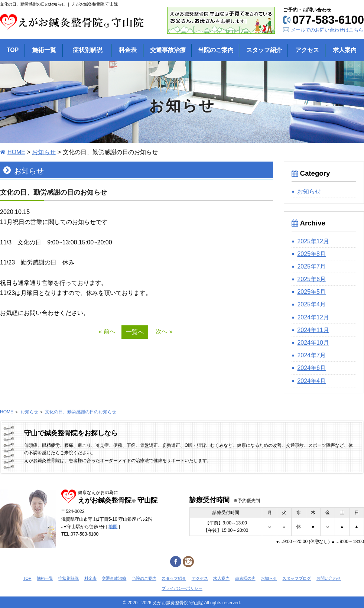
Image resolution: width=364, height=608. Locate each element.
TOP (27, 578)
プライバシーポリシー (182, 588)
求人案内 (221, 578)
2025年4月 (311, 304)
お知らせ (44, 152)
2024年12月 (313, 317)
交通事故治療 (114, 578)
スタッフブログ (296, 578)
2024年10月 (313, 342)
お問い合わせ (328, 578)
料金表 (90, 578)
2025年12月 (313, 241)
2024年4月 (311, 381)
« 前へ (106, 331)
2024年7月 (311, 355)
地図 (112, 526)
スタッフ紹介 (174, 578)
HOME (16, 152)
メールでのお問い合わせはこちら (327, 30)
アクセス (200, 578)
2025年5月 (311, 292)
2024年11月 (313, 330)
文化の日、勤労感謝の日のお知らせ (80, 411)
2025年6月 (311, 279)
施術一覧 (45, 578)
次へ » (164, 331)
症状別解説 (68, 578)
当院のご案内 (144, 578)
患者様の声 (245, 578)
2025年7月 (311, 266)
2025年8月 (311, 254)
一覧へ (135, 332)
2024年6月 (311, 368)
